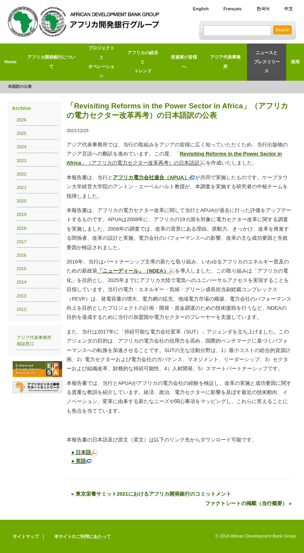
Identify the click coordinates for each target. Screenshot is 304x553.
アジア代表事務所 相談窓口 (36, 341)
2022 (22, 174)
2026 (22, 119)
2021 (22, 187)
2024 (22, 146)
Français (232, 8)
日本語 (83, 452)
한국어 (263, 8)
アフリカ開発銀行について (51, 61)
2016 (22, 255)
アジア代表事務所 (225, 61)
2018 (22, 228)
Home (10, 61)
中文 (288, 8)
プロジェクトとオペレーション (101, 61)
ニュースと (266, 63)
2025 (22, 133)
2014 (22, 282)
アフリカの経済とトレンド (142, 62)
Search (282, 29)
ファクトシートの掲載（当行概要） (246, 503)
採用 (295, 61)
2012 (22, 309)
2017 (22, 241)
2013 (22, 296)
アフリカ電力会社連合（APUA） (154, 177)
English (201, 8)
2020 (22, 201)
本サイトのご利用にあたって (82, 536)
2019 (22, 214)
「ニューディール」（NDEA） (136, 271)
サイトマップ (26, 536)
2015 (22, 268)
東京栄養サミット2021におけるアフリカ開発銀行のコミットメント (153, 494)
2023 (22, 160)
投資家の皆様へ (184, 61)
